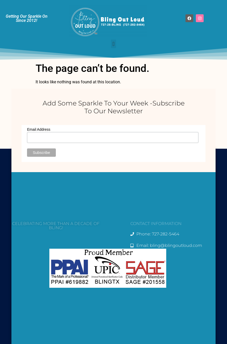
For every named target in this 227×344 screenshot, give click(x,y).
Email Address (38, 129)
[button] (113, 44)
